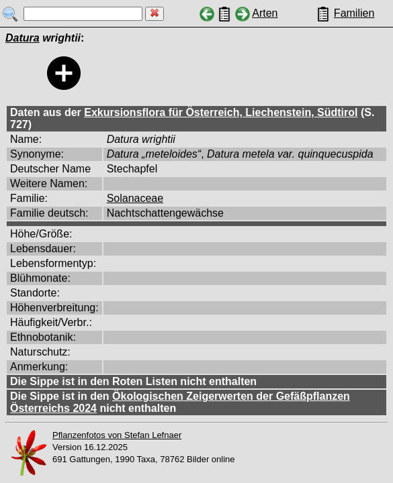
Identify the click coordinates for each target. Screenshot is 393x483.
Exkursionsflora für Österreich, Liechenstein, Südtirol (220, 112)
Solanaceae (135, 198)
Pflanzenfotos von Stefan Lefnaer (116, 435)
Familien (354, 13)
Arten (264, 13)
